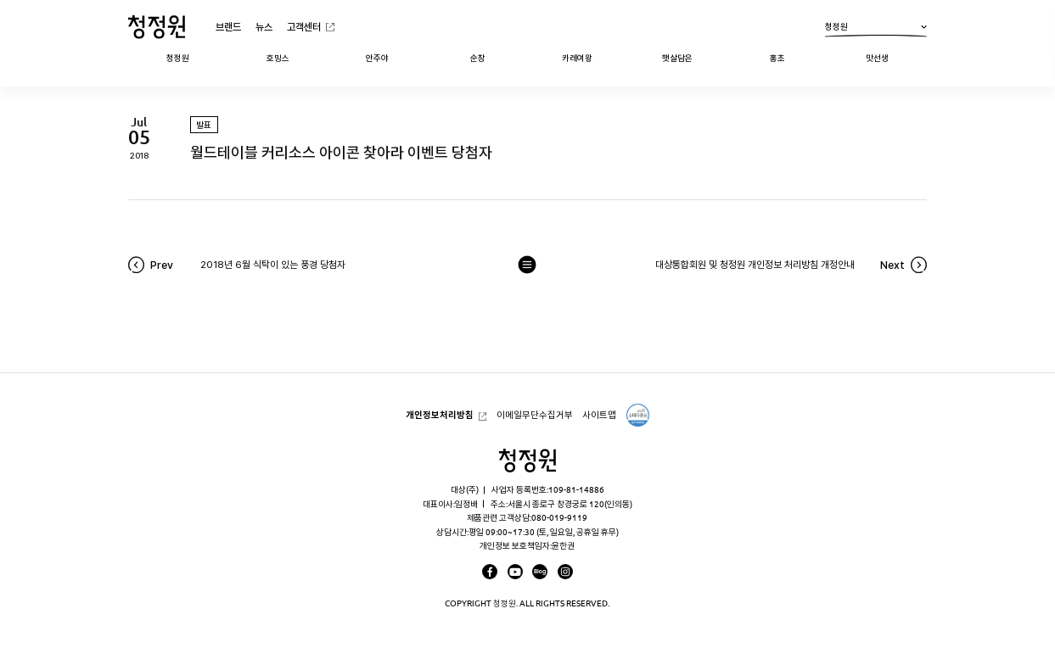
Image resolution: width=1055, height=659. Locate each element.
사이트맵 (599, 415)
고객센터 (304, 26)
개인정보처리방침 (440, 415)
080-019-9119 (559, 517)
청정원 (876, 29)
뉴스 (263, 26)
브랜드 (228, 26)
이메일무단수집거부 (535, 415)
